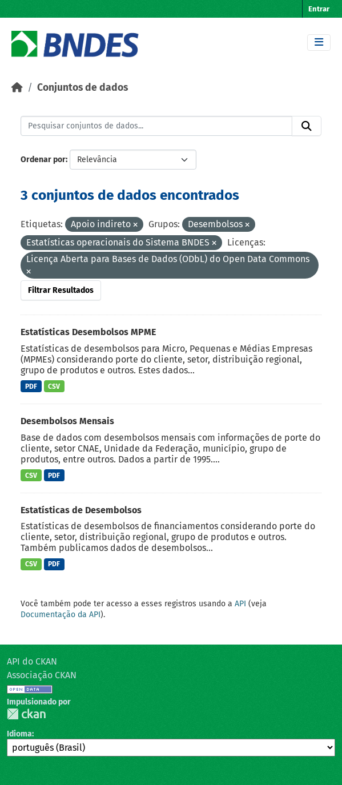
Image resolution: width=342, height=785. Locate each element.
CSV (54, 387)
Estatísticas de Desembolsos (81, 510)
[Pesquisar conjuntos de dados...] (156, 126)
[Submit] (306, 126)
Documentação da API (60, 614)
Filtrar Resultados (61, 290)
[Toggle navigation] (319, 42)
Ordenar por (43, 159)
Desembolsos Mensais (67, 421)
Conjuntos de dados (82, 88)
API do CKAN (32, 661)
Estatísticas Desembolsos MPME (88, 332)
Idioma (19, 734)
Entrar (318, 9)
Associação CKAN (42, 675)
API (240, 604)
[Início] (17, 88)
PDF (31, 387)
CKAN (26, 714)
